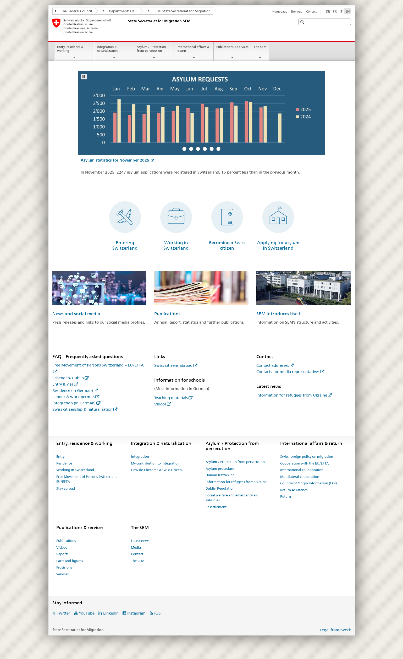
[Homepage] (127, 26)
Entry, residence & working (70, 49)
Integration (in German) (74, 402)
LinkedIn (111, 613)
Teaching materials (171, 397)
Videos (160, 404)
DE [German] (328, 11)
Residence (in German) (72, 390)
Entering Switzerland (125, 245)
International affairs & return (192, 49)
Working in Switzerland (176, 245)
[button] (302, 22)
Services (62, 574)
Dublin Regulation (220, 488)
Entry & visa (62, 384)
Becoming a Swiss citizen (227, 245)
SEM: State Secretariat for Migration (179, 11)
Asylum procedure (220, 468)
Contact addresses (272, 365)
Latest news (140, 540)
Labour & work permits (73, 396)
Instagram (136, 613)
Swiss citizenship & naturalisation (82, 409)
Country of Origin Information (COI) (308, 483)
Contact (311, 11)
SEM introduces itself (278, 313)
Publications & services (232, 47)
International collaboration (301, 470)
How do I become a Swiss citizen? (157, 470)
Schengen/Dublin (68, 377)
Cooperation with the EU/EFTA (304, 463)
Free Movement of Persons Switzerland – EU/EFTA (88, 479)
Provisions (64, 567)
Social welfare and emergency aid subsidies (232, 497)
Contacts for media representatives (287, 371)
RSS (157, 613)
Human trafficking (220, 475)
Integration (140, 456)
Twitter (63, 613)
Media (136, 547)
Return (285, 496)
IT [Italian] (341, 11)
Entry (60, 456)
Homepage (279, 11)
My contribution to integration (155, 463)
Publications (167, 313)
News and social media (76, 313)
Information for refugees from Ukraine (291, 395)
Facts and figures (69, 561)
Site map (296, 11)
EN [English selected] (347, 11)
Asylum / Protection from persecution (151, 49)
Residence (64, 463)
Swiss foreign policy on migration (306, 456)
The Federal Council (73, 11)
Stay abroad (65, 488)
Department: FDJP (120, 11)
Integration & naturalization (107, 49)
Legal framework (335, 629)
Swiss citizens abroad (173, 365)
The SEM (260, 47)
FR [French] (335, 11)
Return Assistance (294, 490)
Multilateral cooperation (299, 476)
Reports (62, 554)
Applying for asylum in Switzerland (278, 245)
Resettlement (216, 507)
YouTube (87, 613)
